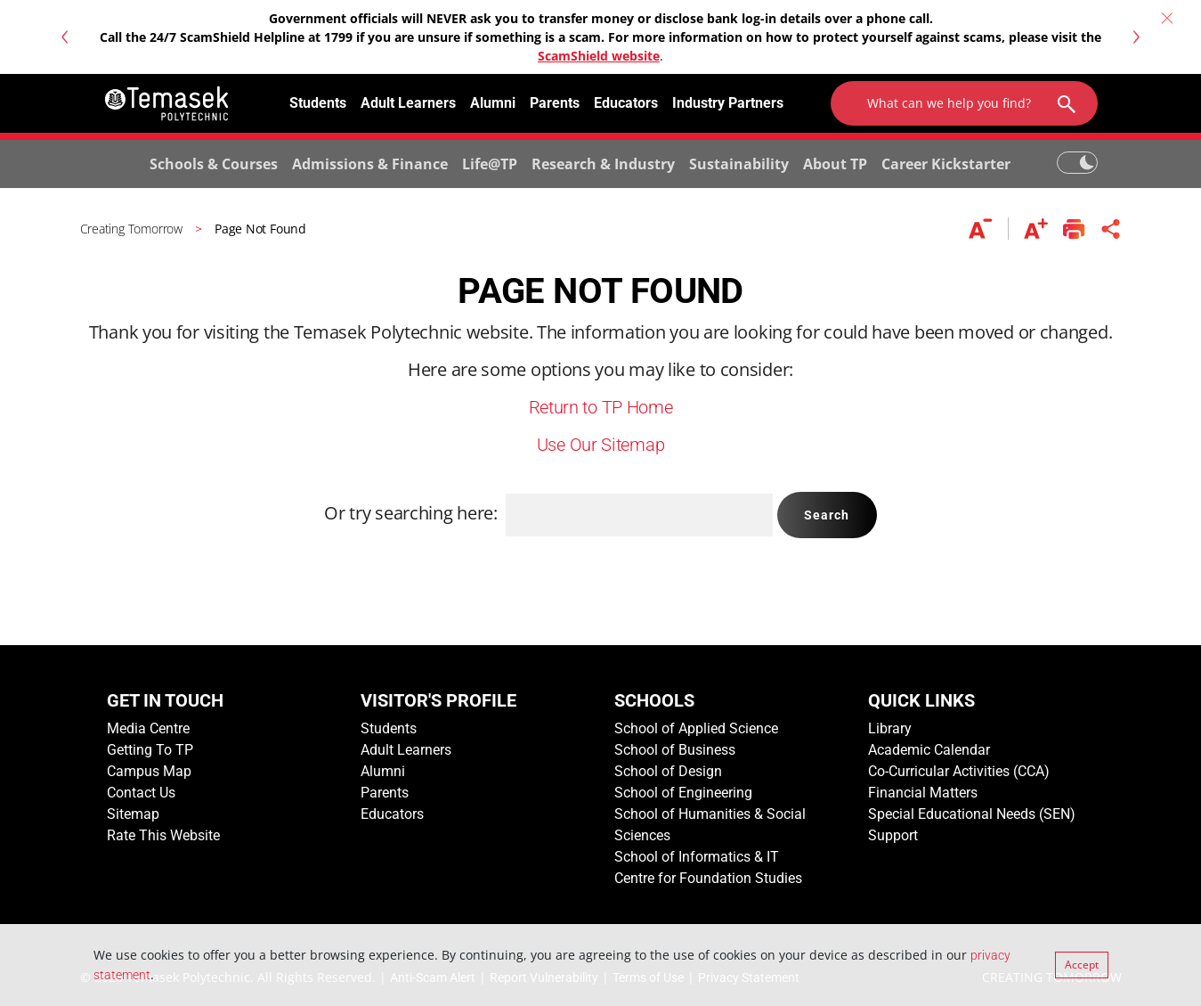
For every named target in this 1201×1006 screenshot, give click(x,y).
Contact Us (141, 792)
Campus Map (149, 771)
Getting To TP (150, 749)
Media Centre (148, 728)
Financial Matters (923, 792)
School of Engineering (683, 792)
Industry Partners (727, 102)
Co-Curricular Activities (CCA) (959, 771)
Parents (555, 102)
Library (890, 728)
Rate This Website (163, 835)
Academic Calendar (929, 749)
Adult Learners (408, 102)
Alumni (492, 102)
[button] (64, 37)
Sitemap (133, 814)
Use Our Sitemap (601, 444)
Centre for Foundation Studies (708, 878)
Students (317, 102)
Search (827, 515)
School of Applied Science (696, 728)
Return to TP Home (601, 407)
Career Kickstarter (945, 164)
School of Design (668, 771)
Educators (626, 102)
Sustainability (739, 164)
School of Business (674, 749)
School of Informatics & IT (696, 856)
